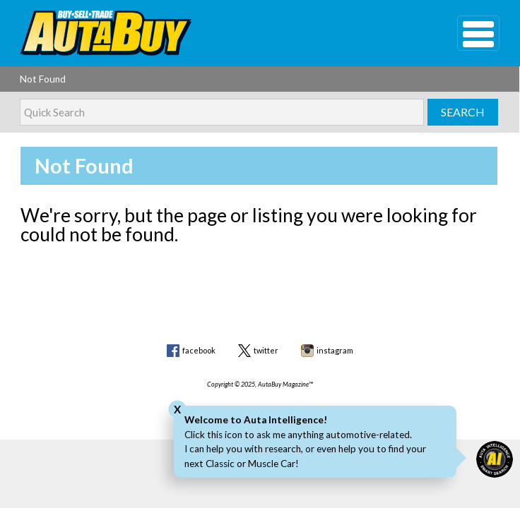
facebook (198, 350)
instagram (335, 350)
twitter (266, 350)
